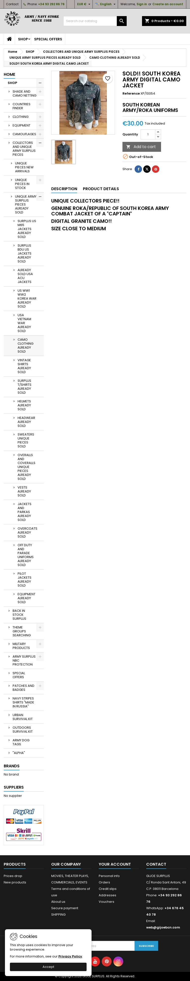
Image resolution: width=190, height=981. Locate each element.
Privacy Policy (70, 956)
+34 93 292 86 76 (51, 4)
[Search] (95, 21)
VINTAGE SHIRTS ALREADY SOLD (24, 366)
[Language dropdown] (106, 4)
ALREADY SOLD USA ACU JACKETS (25, 276)
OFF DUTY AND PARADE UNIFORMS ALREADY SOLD (26, 555)
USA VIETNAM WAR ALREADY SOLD (24, 323)
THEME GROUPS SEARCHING (22, 631)
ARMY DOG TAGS (21, 742)
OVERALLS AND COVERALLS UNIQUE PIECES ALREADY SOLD (26, 467)
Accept (48, 966)
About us (58, 901)
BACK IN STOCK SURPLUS (19, 614)
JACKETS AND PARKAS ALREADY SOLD (24, 512)
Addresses (107, 895)
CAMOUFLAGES (24, 134)
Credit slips (108, 888)
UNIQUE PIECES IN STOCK (22, 184)
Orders (104, 882)
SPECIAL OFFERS (48, 39)
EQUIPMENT (21, 125)
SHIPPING (58, 914)
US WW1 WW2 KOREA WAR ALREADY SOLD (27, 298)
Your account (115, 864)
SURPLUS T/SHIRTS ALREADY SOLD (24, 386)
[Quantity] (148, 134)
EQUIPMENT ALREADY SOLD (26, 598)
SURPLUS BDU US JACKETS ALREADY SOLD (24, 253)
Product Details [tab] (101, 189)
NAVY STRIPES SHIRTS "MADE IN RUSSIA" (23, 702)
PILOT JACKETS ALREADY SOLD (24, 579)
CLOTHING (20, 116)
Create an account (167, 4)
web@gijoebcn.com (163, 927)
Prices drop (13, 876)
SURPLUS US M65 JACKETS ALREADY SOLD (27, 229)
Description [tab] (64, 189)
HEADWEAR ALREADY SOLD (26, 421)
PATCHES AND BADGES (23, 687)
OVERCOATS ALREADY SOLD (27, 532)
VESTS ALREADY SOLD (24, 491)
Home (9, 74)
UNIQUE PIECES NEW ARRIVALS (24, 167)
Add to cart (141, 147)
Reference (131, 93)
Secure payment (64, 908)
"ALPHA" (19, 752)
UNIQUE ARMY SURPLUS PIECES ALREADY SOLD (25, 204)
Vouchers (106, 901)
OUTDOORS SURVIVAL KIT (23, 729)
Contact (12, 4)
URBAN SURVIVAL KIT (23, 717)
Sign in (142, 4)
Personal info (109, 876)
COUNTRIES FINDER (21, 106)
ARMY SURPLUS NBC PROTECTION (24, 660)
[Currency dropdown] (84, 4)
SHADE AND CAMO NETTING (24, 93)
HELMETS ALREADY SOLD (24, 405)
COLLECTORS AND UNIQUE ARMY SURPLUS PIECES (24, 148)
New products (15, 882)
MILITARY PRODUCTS (21, 646)
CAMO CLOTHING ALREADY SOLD (25, 345)
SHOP (23, 39)
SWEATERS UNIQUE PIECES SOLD (26, 440)
